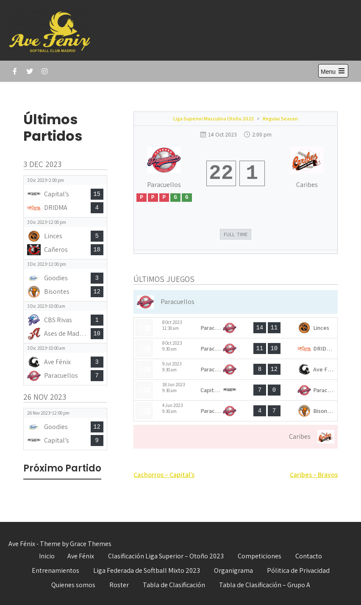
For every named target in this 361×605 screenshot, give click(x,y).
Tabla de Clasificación (174, 584)
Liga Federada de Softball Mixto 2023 (146, 570)
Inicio (47, 556)
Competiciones (259, 556)
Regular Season (280, 118)
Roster (119, 584)
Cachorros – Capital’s (163, 474)
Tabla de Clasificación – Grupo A (264, 584)
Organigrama (233, 570)
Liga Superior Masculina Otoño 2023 (213, 118)
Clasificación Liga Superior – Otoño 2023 (166, 556)
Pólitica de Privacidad (298, 570)
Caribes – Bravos (314, 474)
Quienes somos (73, 584)
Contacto (308, 556)
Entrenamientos (55, 570)
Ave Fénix (80, 556)
